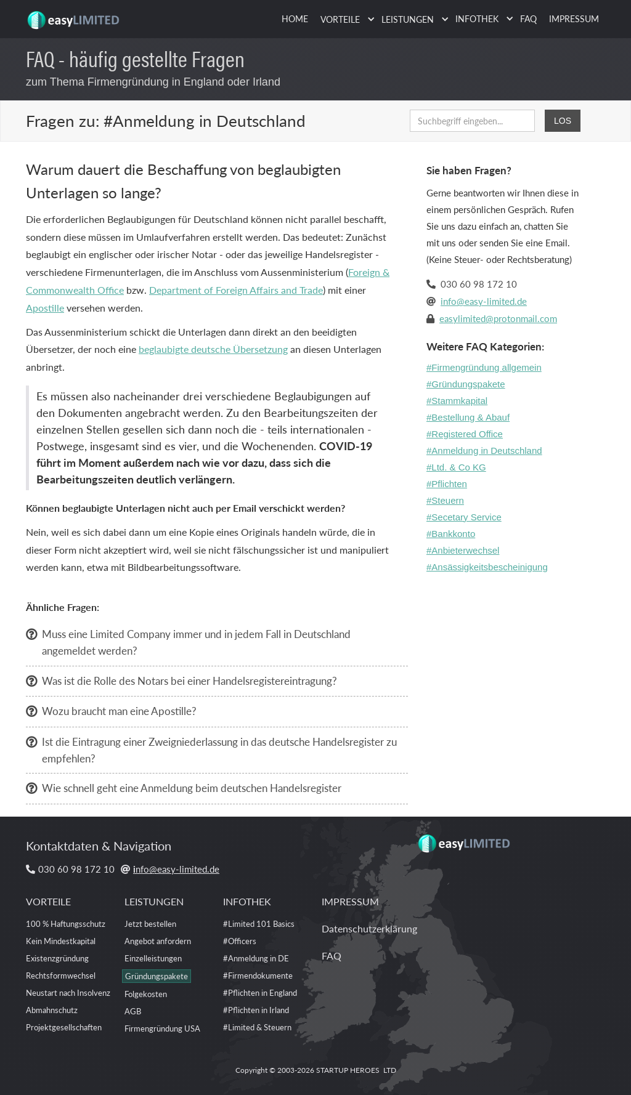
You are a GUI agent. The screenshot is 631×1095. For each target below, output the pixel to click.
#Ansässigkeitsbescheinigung (487, 567)
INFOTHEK (247, 901)
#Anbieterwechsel (462, 550)
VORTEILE (48, 901)
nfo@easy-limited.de (176, 868)
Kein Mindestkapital (61, 941)
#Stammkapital (456, 400)
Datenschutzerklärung (369, 928)
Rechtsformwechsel (61, 975)
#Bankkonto (450, 533)
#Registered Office (464, 434)
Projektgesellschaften (64, 1027)
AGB (132, 1011)
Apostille (45, 308)
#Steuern (445, 500)
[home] (75, 15)
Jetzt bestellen (150, 923)
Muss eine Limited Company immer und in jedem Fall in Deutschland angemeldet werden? (196, 642)
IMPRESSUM (574, 18)
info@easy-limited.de (484, 300)
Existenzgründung (57, 958)
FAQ (528, 18)
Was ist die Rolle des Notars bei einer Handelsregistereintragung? (189, 680)
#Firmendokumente (258, 975)
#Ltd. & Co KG (456, 467)
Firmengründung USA (162, 1028)
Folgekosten (145, 994)
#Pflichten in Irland (256, 1010)
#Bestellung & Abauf (468, 417)
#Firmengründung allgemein (484, 367)
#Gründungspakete (465, 384)
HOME (295, 18)
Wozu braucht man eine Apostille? (119, 710)
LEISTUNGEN (154, 901)
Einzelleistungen (153, 958)
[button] (344, 19)
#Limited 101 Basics (259, 923)
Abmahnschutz (52, 1010)
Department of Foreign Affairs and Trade (236, 290)
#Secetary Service (464, 517)
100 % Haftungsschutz (65, 923)
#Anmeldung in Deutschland (484, 450)
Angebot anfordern (157, 941)
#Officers (239, 941)
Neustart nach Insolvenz (68, 992)
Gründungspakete (156, 976)
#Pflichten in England (260, 992)
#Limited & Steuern (257, 1027)
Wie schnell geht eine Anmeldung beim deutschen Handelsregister (191, 787)
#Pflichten (446, 484)
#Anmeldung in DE (256, 958)
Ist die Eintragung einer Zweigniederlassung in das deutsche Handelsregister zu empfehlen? (219, 750)
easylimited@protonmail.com (498, 318)
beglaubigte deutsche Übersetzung (213, 349)
